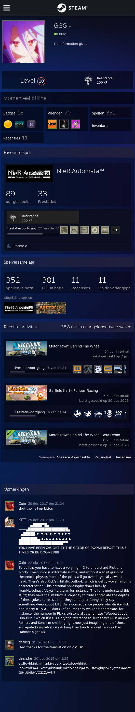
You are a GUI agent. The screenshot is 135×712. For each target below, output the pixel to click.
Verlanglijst (102, 457)
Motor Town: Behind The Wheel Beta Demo (84, 435)
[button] (32, 80)
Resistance (30, 216)
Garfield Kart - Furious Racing (73, 390)
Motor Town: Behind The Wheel (75, 346)
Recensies (123, 457)
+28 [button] (115, 230)
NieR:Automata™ (80, 171)
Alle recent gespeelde (73, 457)
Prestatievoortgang (21, 228)
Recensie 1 (22, 246)
